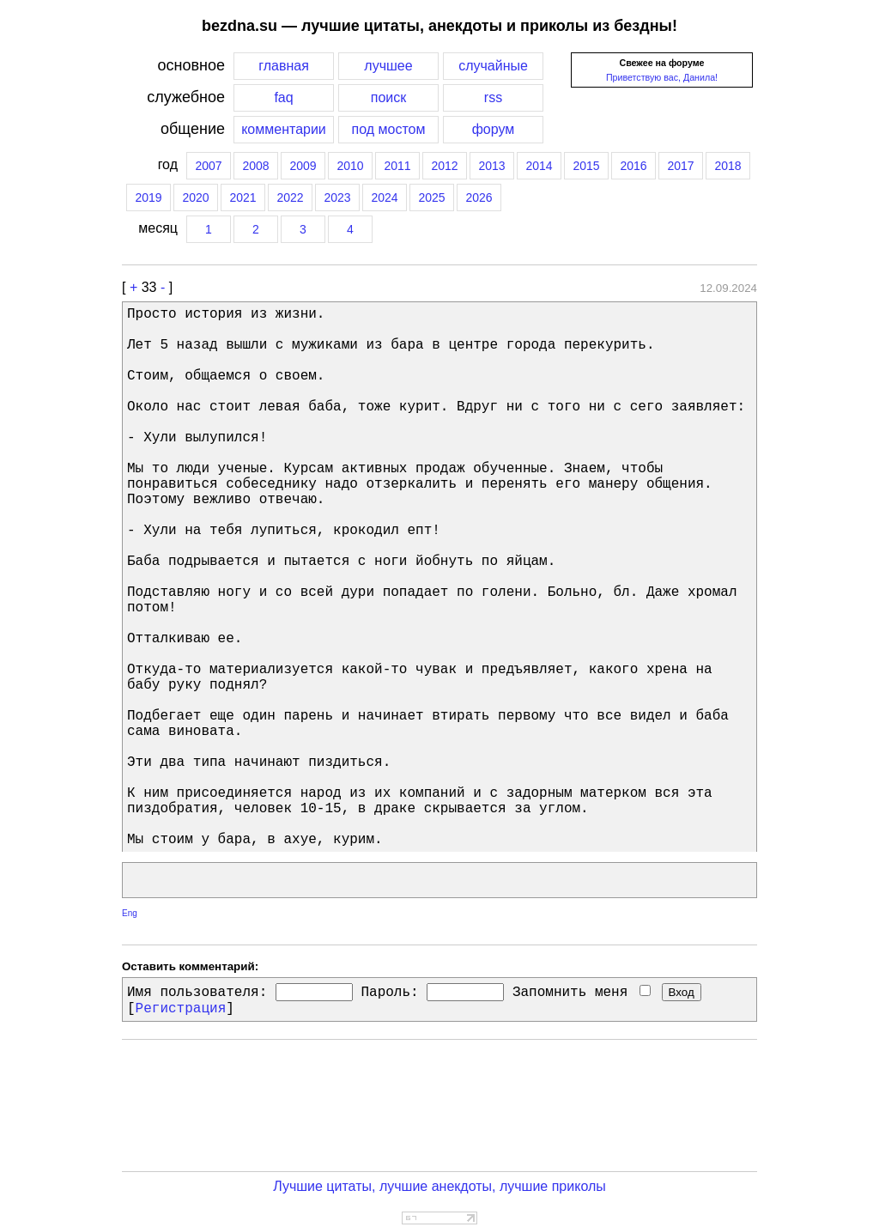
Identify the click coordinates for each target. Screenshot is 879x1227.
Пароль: (389, 992)
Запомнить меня (581, 992)
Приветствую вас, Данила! (662, 77)
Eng (129, 913)
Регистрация (181, 1009)
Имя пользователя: (197, 992)
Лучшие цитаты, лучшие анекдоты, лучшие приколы (439, 1186)
